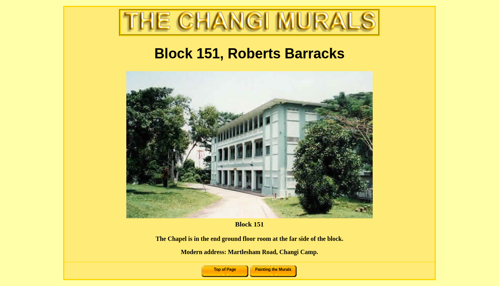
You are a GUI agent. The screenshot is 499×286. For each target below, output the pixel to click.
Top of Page (225, 269)
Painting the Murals (273, 269)
